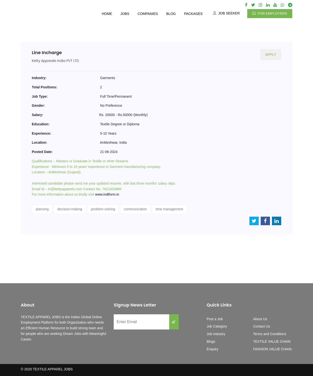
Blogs (211, 341)
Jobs (124, 14)
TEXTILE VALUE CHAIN (272, 341)
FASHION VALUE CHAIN (272, 349)
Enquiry (212, 349)
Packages (193, 14)
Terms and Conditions (269, 334)
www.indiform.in (107, 194)
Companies (148, 14)
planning (42, 209)
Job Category (217, 326)
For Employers (269, 13)
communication (135, 209)
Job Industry (216, 334)
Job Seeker (226, 13)
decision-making (69, 209)
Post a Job (215, 319)
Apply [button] (270, 55)
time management (169, 209)
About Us (260, 319)
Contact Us (261, 326)
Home (107, 14)
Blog (171, 14)
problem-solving (103, 209)
